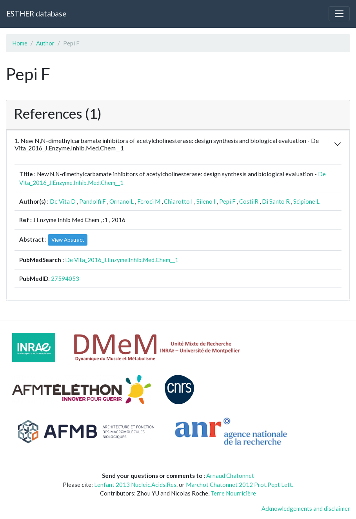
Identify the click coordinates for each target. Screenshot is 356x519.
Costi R (248, 201)
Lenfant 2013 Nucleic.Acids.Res (135, 484)
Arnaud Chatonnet (230, 475)
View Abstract (67, 240)
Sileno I (206, 201)
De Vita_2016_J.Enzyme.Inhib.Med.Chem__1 (121, 259)
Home (19, 43)
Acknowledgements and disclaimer (306, 508)
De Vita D (63, 201)
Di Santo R (276, 201)
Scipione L (306, 201)
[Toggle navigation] (339, 13)
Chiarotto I (178, 201)
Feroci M (148, 201)
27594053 (65, 278)
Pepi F (227, 201)
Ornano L (121, 201)
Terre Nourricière (233, 493)
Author (45, 43)
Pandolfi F (92, 201)
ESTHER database (36, 13)
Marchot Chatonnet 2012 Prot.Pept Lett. (239, 484)
